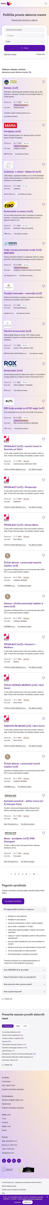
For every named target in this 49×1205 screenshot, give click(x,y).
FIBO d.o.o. (8, 234)
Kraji (25, 1026)
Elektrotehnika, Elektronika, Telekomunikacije (15, 1057)
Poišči (24, 48)
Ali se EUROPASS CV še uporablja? (16, 970)
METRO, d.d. (8, 154)
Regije (18, 1026)
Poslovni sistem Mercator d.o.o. (15, 469)
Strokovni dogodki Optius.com (12, 1100)
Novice (4, 1130)
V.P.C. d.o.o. (8, 428)
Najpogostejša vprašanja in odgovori (24, 20)
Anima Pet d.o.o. (10, 194)
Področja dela (7, 1026)
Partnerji (5, 1122)
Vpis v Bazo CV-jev (8, 1085)
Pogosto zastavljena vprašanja (13, 1089)
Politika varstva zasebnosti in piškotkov (14, 1189)
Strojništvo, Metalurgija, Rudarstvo (12, 1047)
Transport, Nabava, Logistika (11, 1038)
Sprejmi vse (27, 1202)
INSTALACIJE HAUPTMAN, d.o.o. (15, 353)
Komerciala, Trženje (8, 1060)
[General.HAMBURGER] (45, 4)
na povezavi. (29, 963)
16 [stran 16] (34, 874)
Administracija (6, 1051)
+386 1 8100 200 (8, 1149)
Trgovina (4, 1041)
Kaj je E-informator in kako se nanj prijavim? (20, 977)
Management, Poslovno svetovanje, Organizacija (17, 1054)
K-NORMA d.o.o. (9, 586)
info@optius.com (8, 1153)
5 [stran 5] (26, 874)
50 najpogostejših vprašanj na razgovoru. (19, 909)
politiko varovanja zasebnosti (32, 1199)
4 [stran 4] (22, 874)
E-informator (6, 1081)
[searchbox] (24, 41)
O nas (4, 1119)
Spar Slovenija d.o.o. (11, 824)
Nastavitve (17, 1202)
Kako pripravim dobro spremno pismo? (18, 984)
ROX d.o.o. (7, 390)
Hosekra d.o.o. (9, 313)
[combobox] (24, 35)
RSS (3, 1193)
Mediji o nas (6, 1126)
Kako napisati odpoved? (13, 992)
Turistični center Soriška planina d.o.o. (17, 113)
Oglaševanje (6, 1104)
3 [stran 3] (18, 874)
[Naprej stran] (37, 874)
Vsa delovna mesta (10, 116)
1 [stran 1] (11, 874)
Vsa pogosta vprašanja (13, 901)
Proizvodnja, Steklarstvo (9, 1032)
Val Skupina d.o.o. (10, 276)
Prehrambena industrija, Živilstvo (12, 1044)
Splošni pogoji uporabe (9, 1186)
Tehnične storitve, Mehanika (10, 1035)
